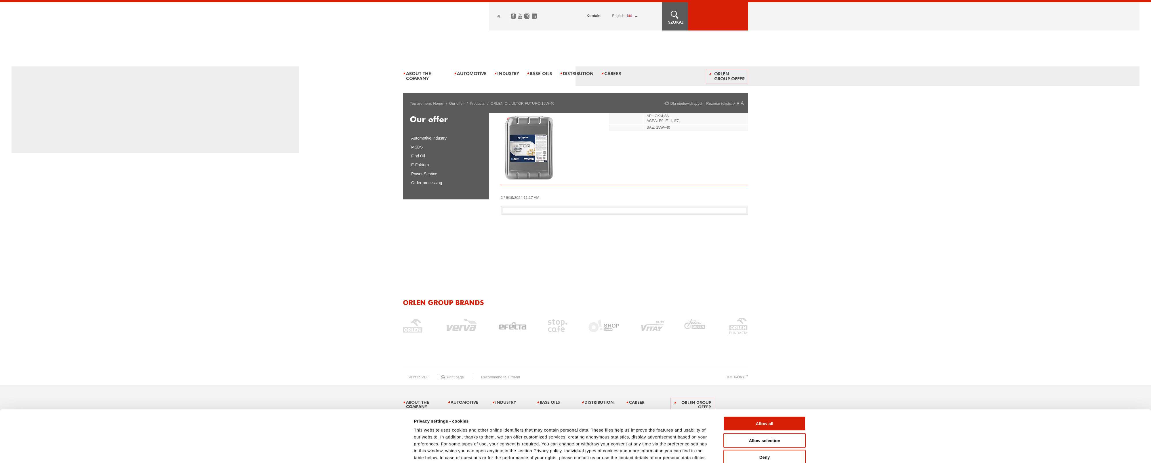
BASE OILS (541, 73)
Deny (764, 394)
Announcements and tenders (549, 434)
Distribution (578, 73)
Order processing (426, 182)
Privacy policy (495, 434)
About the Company (418, 76)
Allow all (764, 360)
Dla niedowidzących (686, 103)
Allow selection (764, 377)
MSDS (417, 147)
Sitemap (409, 434)
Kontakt (594, 16)
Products (477, 103)
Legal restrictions (450, 434)
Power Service (424, 174)
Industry (508, 73)
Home (498, 16)
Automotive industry (429, 138)
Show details (640, 413)
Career (612, 73)
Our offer (456, 103)
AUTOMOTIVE (472, 73)
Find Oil (418, 156)
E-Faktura (420, 165)
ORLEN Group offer (729, 76)
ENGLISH (618, 16)
